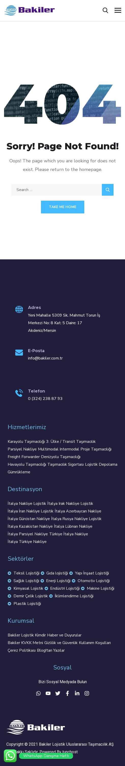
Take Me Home (62, 207)
